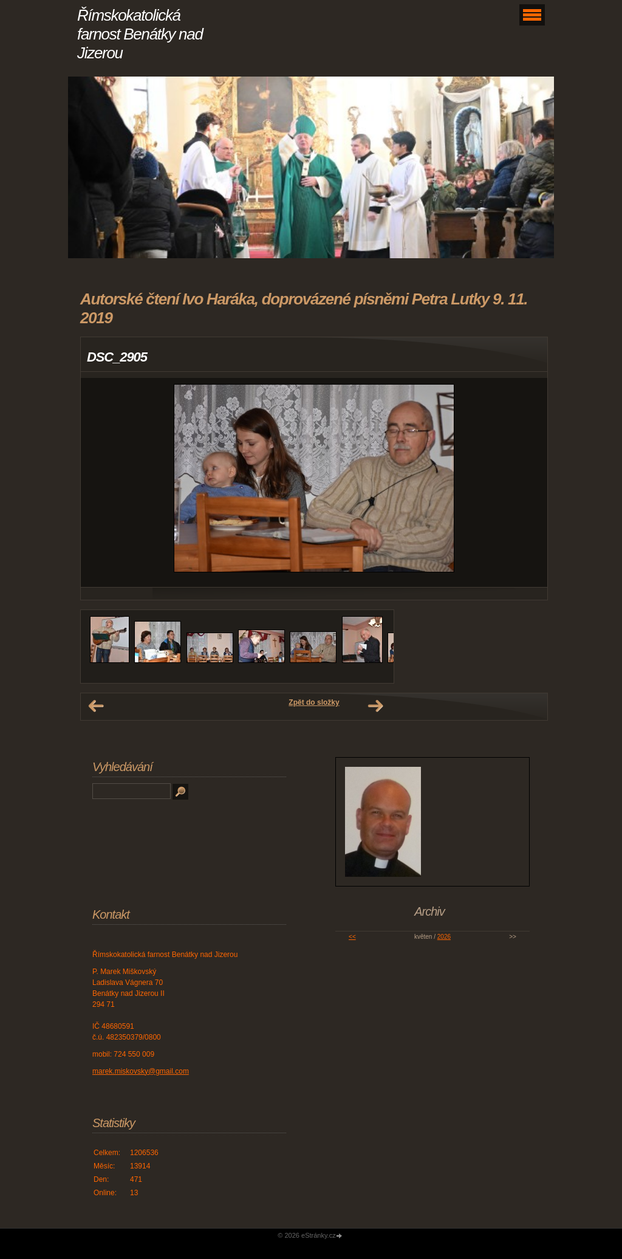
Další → (375, 706)
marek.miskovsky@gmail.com (140, 1071)
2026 (444, 936)
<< (352, 936)
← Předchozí (96, 706)
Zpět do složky (314, 702)
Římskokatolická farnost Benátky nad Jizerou (140, 34)
